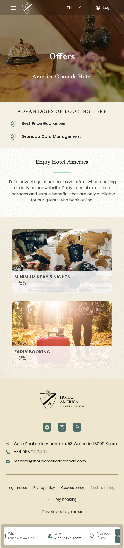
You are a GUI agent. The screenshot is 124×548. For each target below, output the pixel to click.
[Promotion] (104, 538)
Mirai (76, 512)
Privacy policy (44, 487)
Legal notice (17, 487)
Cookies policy (72, 487)
